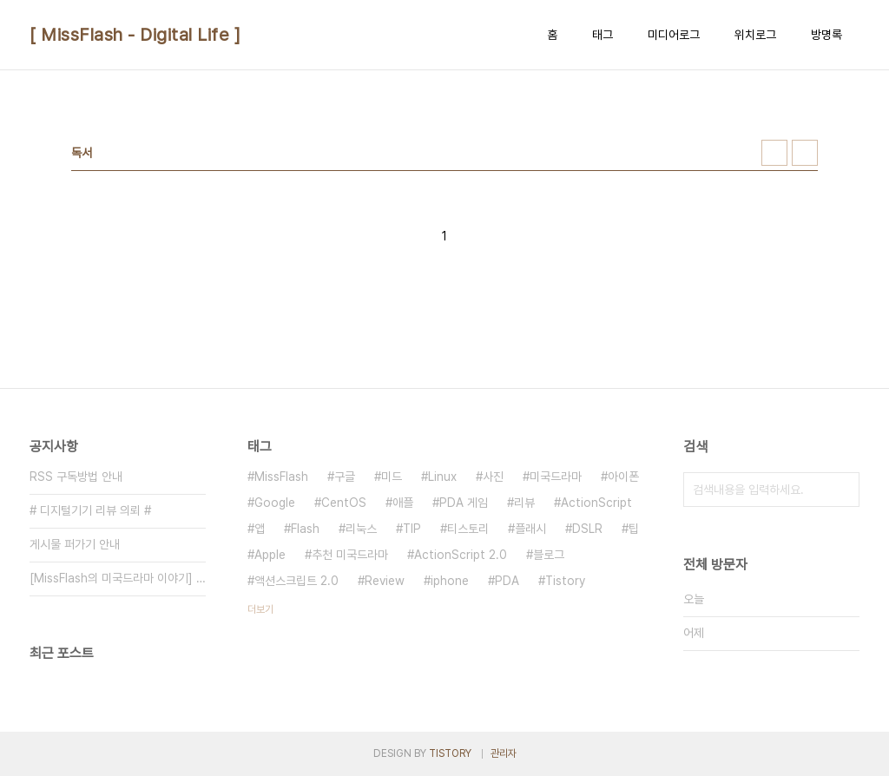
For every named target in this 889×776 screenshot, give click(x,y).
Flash (305, 529)
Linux (442, 476)
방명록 (826, 35)
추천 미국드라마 (350, 555)
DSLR (587, 529)
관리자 (504, 753)
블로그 (548, 555)
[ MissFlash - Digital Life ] (135, 34)
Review (385, 581)
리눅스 (361, 529)
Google (274, 503)
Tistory (565, 581)
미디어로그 (674, 35)
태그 (602, 35)
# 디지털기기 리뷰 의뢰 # (90, 510)
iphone (450, 581)
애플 (402, 503)
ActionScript (596, 503)
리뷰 (524, 503)
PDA (507, 581)
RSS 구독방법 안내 (76, 476)
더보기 (260, 609)
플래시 (530, 529)
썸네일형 (774, 153)
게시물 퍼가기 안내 (75, 544)
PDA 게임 (463, 503)
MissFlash (281, 476)
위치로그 (755, 35)
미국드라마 (556, 476)
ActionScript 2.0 (460, 555)
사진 (493, 476)
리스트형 (805, 153)
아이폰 (623, 476)
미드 (391, 476)
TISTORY (450, 753)
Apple (270, 555)
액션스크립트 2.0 (296, 581)
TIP (412, 529)
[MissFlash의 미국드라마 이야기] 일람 (118, 578)
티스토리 (468, 529)
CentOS (343, 503)
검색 (842, 489)
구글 (344, 476)
